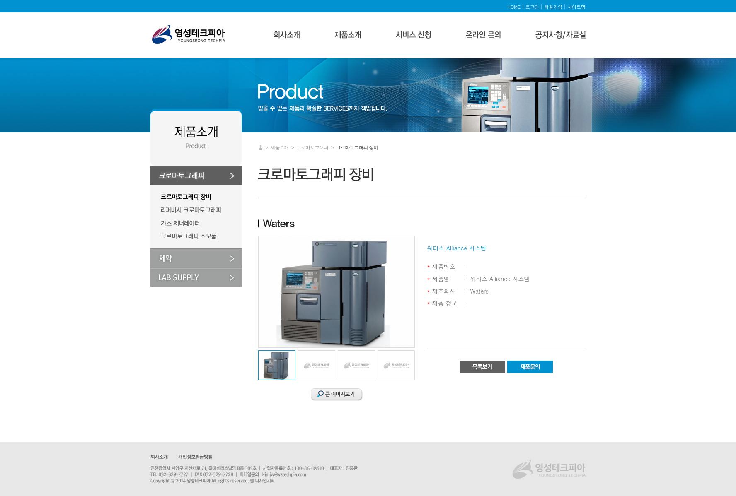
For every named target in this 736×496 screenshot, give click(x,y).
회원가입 (553, 7)
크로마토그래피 (312, 147)
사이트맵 (576, 7)
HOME (514, 7)
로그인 (532, 7)
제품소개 (280, 147)
